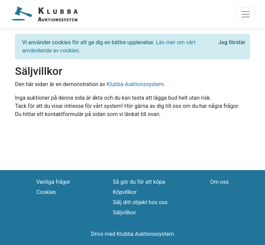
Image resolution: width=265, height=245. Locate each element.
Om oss (219, 182)
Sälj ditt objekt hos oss (140, 202)
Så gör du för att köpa (139, 182)
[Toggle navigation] (245, 14)
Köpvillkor (125, 192)
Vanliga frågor (53, 182)
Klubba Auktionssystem (135, 84)
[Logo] (45, 14)
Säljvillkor (124, 212)
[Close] (232, 42)
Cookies (46, 192)
